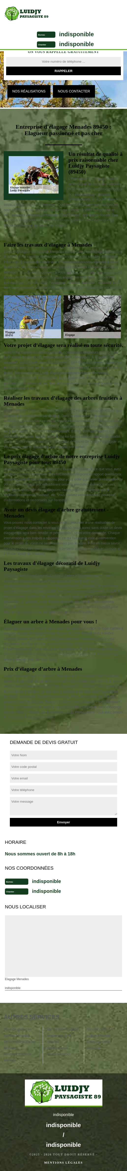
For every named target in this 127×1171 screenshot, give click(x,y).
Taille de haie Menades (62, 1029)
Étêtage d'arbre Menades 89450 (57, 1051)
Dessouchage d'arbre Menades (20, 1045)
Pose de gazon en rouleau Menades (18, 1032)
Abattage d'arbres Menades (17, 1057)
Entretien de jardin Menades (59, 1039)
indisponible (76, 34)
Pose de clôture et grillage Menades (99, 1032)
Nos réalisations (29, 91)
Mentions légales (63, 1162)
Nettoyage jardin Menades (98, 1045)
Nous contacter (74, 91)
